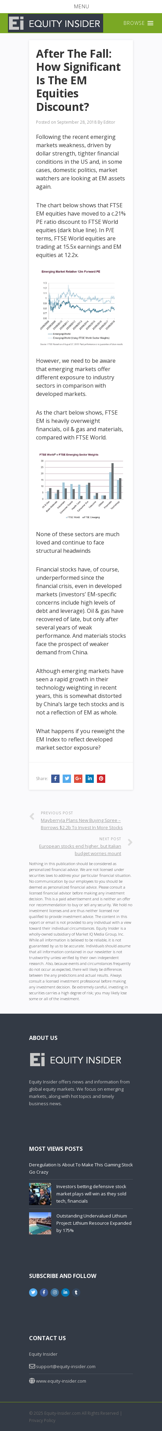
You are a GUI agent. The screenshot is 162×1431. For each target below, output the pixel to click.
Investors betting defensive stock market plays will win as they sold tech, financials (91, 1193)
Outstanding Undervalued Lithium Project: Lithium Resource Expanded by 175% (94, 1223)
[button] (81, 6)
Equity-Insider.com (62, 1413)
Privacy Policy (42, 1420)
